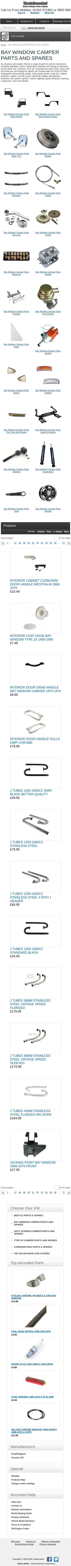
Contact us (16, 1506)
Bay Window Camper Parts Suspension (48, 470)
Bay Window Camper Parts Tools (16, 510)
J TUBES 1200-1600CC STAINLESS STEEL (26, 844)
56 (55, 543)
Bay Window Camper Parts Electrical (16, 273)
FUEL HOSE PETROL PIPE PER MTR (31, 1331)
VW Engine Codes (20, 1528)
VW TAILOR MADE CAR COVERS (32, 1253)
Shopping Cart (26, 21)
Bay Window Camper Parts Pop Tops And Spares (16, 431)
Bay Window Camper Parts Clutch (48, 233)
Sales (66, 531)
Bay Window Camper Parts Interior (16, 391)
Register (34, 12)
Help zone (16, 1502)
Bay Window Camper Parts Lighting (48, 391)
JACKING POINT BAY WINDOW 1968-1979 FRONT (33, 1164)
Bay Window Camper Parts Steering (16, 470)
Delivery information (21, 1509)
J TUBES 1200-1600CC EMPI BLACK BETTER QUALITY (31, 792)
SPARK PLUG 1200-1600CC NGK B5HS (32, 1364)
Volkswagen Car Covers (62, 21)
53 (42, 543)
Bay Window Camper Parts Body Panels (16, 115)
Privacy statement (20, 1517)
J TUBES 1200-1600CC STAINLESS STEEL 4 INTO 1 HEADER (30, 897)
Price (49, 531)
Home (3, 45)
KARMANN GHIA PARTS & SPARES (33, 1247)
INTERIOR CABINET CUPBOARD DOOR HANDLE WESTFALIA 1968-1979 (35, 584)
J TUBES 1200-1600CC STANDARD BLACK (26, 950)
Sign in (21, 12)
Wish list (49, 12)
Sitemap (15, 1476)
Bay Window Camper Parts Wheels (48, 510)
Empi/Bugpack (18, 1454)
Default (58, 531)
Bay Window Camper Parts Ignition (48, 352)
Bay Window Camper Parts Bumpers (16, 194)
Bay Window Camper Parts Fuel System (48, 312)
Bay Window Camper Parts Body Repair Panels (48, 115)
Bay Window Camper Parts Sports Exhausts (48, 431)
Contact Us (44, 21)
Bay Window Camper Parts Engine (48, 273)
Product (41, 531)
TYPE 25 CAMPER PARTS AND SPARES (35, 1240)
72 (63, 543)
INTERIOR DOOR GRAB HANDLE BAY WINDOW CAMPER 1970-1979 (35, 689)
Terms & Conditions (21, 1525)
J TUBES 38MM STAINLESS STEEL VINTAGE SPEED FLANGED (30, 1004)
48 (20, 543)
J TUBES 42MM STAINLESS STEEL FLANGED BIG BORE (31, 1112)
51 (33, 543)
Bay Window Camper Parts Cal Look (16, 233)
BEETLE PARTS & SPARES (28, 1215)
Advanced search (36, 27)
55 (51, 543)
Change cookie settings (23, 1483)
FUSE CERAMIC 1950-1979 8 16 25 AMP (32, 1397)
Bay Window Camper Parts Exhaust (16, 312)
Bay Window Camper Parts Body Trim (16, 154)
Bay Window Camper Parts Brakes (48, 154)
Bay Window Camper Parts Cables (48, 194)
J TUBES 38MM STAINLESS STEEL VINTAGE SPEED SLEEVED (30, 1059)
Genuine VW (17, 1457)
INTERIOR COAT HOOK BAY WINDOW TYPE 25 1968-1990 (31, 637)
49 (24, 543)
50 (29, 543)
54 (46, 543)
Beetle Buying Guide (21, 1513)
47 (15, 543)
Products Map (18, 1480)
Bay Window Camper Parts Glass (16, 345)
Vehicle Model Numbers (23, 1521)
